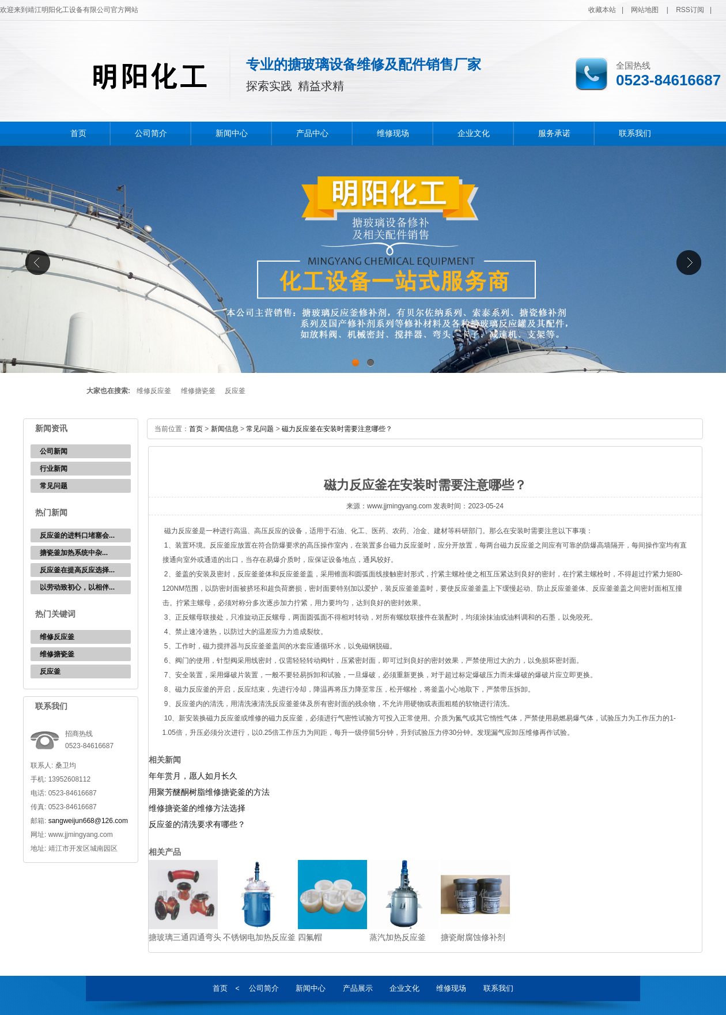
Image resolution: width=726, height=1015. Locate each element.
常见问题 (53, 486)
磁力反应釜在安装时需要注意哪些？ (337, 429)
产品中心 (312, 133)
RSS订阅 (690, 10)
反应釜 (235, 391)
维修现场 (393, 133)
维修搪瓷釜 (198, 391)
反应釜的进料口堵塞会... (77, 535)
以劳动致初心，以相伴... (77, 587)
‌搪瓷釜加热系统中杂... (74, 553)
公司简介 (151, 133)
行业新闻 (53, 469)
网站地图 (645, 10)
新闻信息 (225, 429)
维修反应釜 (154, 391)
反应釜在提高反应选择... (77, 570)
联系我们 (635, 133)
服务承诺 (554, 133)
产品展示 (358, 988)
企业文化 (473, 133)
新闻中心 (231, 133)
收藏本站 (602, 10)
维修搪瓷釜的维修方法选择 (197, 808)
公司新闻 (53, 451)
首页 (78, 133)
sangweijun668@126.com (88, 821)
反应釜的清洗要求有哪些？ (197, 824)
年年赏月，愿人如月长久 (193, 775)
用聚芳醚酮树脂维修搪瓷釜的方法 (209, 792)
